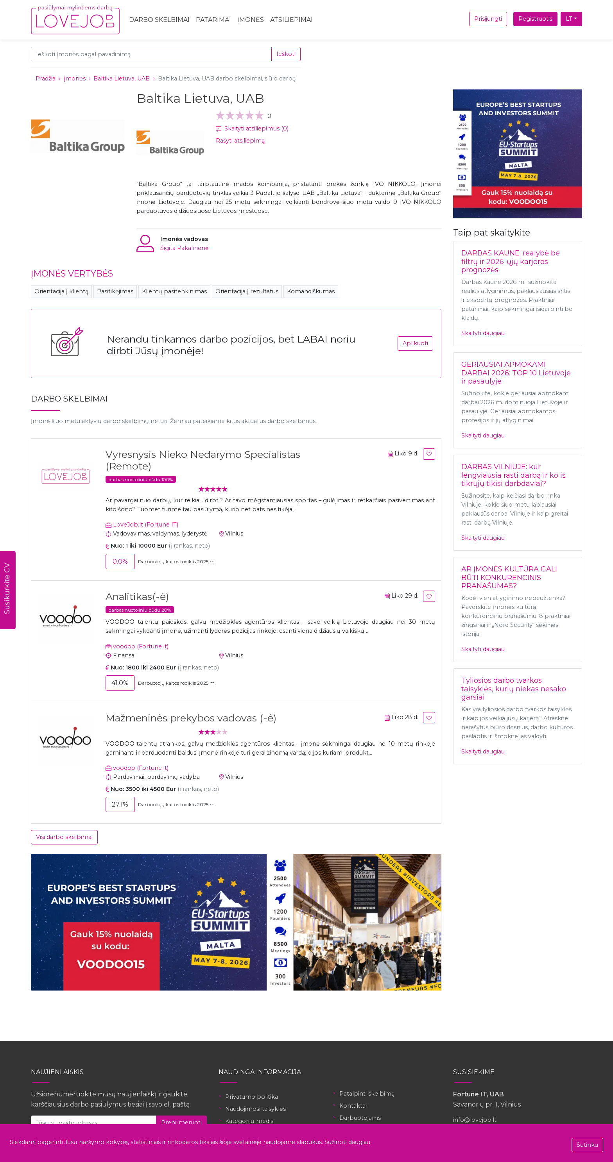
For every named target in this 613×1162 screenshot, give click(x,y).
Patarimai (213, 19)
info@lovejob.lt (474, 1119)
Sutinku (587, 1144)
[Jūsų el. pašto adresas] (93, 1123)
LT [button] (569, 18)
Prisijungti (488, 18)
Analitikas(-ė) (137, 596)
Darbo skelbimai (159, 19)
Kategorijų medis (249, 1121)
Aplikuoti (415, 343)
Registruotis (535, 18)
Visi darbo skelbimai (64, 837)
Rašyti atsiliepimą (240, 140)
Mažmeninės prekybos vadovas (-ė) (191, 718)
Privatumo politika (251, 1096)
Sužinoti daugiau (347, 1142)
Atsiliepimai (291, 19)
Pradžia (46, 78)
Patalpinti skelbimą (366, 1093)
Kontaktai (353, 1105)
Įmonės (250, 19)
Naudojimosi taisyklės (255, 1108)
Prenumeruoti (181, 1122)
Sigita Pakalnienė (184, 248)
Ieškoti (286, 53)
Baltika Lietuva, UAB (121, 78)
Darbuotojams (360, 1117)
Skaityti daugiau (483, 333)
